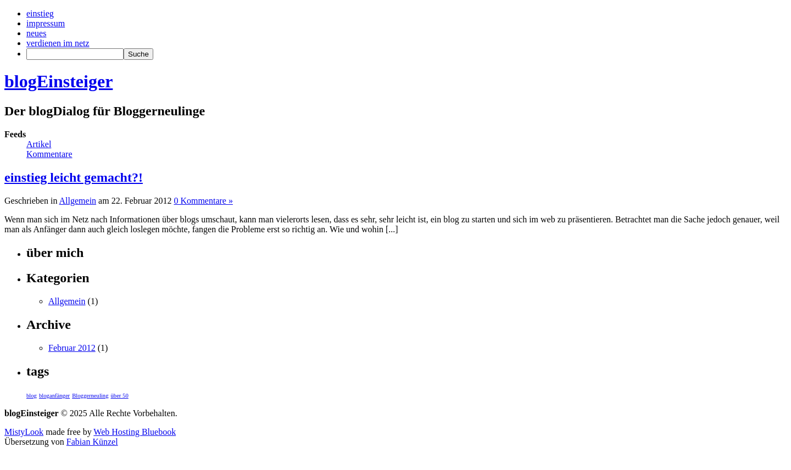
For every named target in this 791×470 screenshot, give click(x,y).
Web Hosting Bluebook (134, 432)
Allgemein (78, 200)
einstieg (40, 13)
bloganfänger (54, 396)
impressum (45, 23)
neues (36, 33)
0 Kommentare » (203, 200)
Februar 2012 (72, 347)
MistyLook (23, 432)
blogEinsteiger (58, 81)
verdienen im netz (58, 43)
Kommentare (49, 154)
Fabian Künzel (92, 441)
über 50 (119, 396)
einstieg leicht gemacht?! (73, 177)
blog (31, 396)
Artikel (38, 144)
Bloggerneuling (90, 396)
